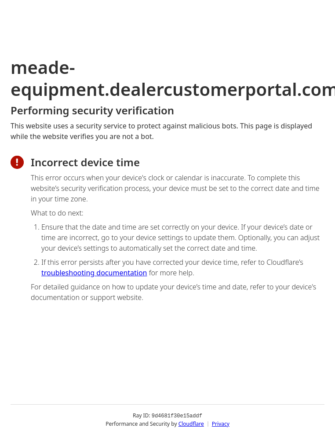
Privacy (220, 424)
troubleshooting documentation (94, 273)
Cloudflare (191, 424)
